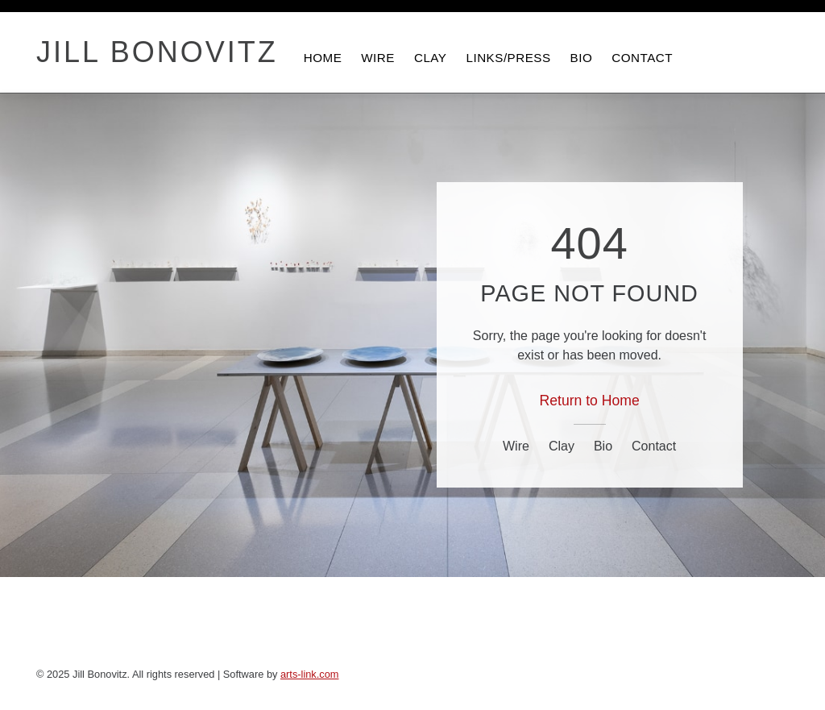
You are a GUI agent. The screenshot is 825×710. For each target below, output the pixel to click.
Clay (561, 446)
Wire (516, 446)
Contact (654, 446)
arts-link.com (309, 674)
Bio (603, 446)
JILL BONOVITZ (157, 52)
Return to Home (590, 400)
